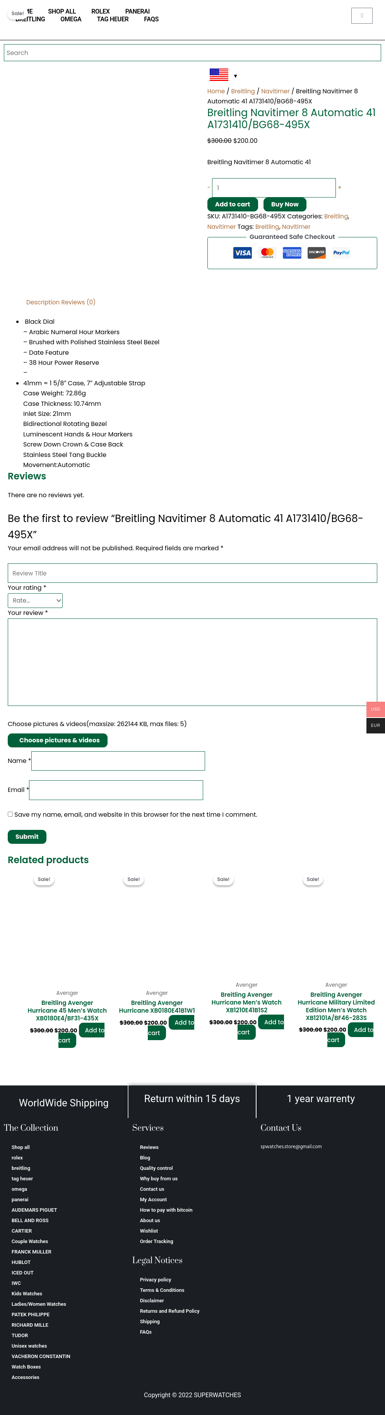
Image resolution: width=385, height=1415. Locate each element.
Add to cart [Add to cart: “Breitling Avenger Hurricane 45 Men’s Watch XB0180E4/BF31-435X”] (81, 1050)
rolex (100, 11)
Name (19, 764)
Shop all (62, 11)
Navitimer (278, 91)
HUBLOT (21, 1262)
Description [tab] (43, 302)
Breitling (244, 91)
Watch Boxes (26, 1367)
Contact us (152, 1189)
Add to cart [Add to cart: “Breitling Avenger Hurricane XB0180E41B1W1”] (171, 1033)
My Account (153, 1199)
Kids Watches (27, 1294)
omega (70, 19)
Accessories (25, 1377)
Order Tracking (156, 1241)
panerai (137, 11)
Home (216, 91)
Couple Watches (30, 1241)
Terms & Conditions (162, 1290)
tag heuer (112, 19)
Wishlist (149, 1231)
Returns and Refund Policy (170, 1311)
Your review (28, 612)
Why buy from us (159, 1178)
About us (150, 1220)
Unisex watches (29, 1346)
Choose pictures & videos (59, 743)
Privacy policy (155, 1280)
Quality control (156, 1168)
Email (18, 794)
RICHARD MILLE (30, 1325)
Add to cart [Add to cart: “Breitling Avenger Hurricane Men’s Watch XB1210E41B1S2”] (260, 1033)
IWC (16, 1283)
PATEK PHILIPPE (31, 1314)
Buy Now (285, 205)
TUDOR (20, 1335)
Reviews (149, 1147)
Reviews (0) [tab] (81, 302)
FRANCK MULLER (31, 1252)
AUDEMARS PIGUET (34, 1210)
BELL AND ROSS (30, 1220)
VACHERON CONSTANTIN (41, 1356)
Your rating (27, 588)
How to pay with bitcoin (166, 1210)
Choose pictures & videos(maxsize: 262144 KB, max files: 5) (97, 727)
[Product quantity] (278, 188)
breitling (30, 19)
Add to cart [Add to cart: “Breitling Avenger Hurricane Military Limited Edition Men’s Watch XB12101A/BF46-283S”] (350, 1041)
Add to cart (232, 205)
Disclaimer (152, 1300)
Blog (145, 1158)
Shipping (150, 1321)
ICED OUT (23, 1273)
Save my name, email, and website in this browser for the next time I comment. (135, 820)
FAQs (151, 19)
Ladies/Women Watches (39, 1304)
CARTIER (22, 1231)
